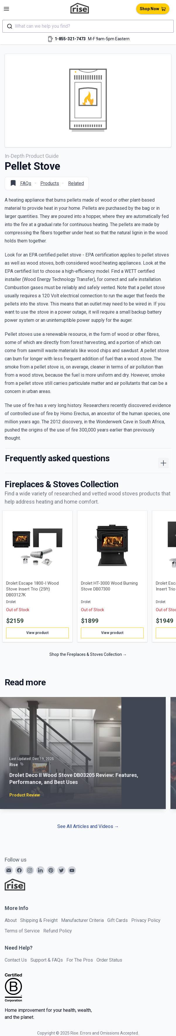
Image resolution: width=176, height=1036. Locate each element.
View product (37, 633)
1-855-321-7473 (70, 38)
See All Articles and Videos (88, 826)
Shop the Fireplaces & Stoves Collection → (88, 654)
